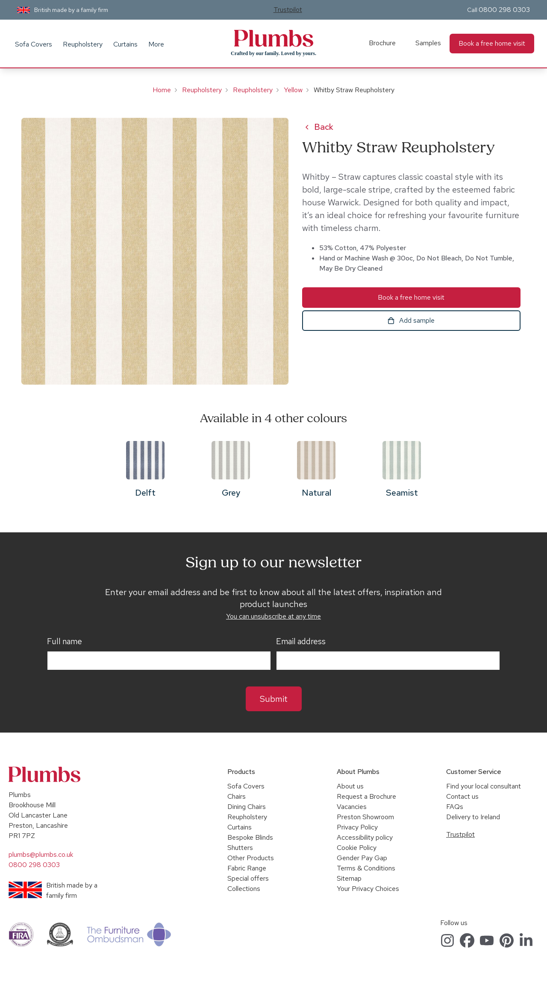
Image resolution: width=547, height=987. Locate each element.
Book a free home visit (492, 43)
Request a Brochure (366, 796)
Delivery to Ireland (473, 816)
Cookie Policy (356, 847)
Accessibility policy (365, 837)
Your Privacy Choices (368, 888)
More (156, 44)
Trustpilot (288, 9)
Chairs (236, 796)
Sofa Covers (33, 44)
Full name (64, 642)
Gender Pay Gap (362, 857)
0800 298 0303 (504, 9)
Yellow (293, 89)
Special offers (248, 878)
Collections (243, 888)
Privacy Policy (357, 827)
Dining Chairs (246, 806)
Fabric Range (246, 868)
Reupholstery (83, 44)
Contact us (462, 796)
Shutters (240, 847)
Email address (301, 642)
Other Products (250, 857)
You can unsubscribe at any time (273, 616)
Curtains (125, 44)
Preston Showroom (365, 816)
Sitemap (349, 878)
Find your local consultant (483, 786)
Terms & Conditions (366, 868)
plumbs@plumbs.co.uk (41, 854)
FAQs (454, 806)
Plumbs (273, 38)
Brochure (382, 42)
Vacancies (352, 806)
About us (350, 786)
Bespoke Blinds (250, 837)
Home (162, 89)
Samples (428, 42)
